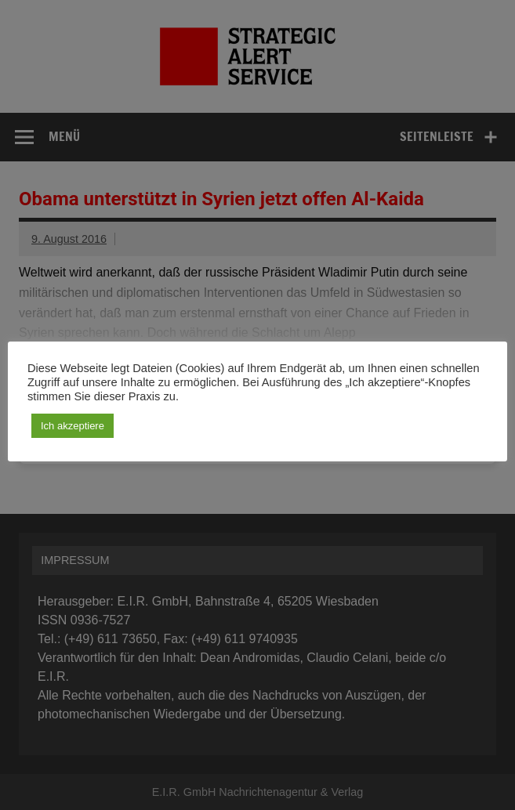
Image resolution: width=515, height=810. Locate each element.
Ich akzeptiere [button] (72, 426)
